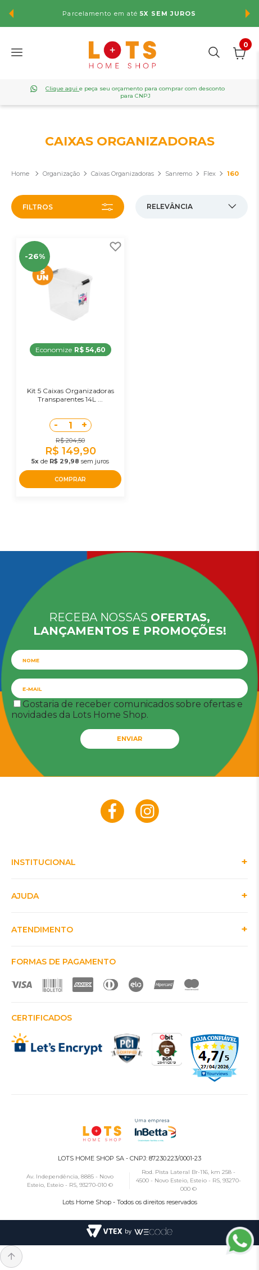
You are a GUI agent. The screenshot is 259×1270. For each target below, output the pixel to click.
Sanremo (178, 173)
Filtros (37, 207)
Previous (11, 13)
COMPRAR (70, 479)
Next (248, 13)
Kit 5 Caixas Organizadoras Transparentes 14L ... (70, 394)
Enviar (129, 739)
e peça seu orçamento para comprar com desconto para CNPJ (135, 92)
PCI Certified (127, 1048)
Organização (61, 173)
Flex (209, 173)
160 (233, 173)
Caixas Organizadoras (122, 173)
